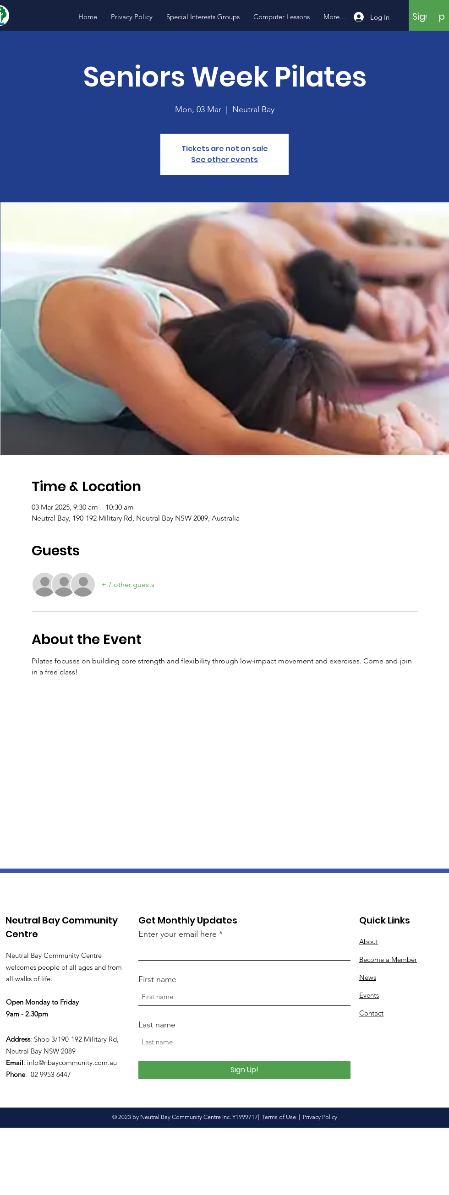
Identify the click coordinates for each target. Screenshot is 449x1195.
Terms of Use (279, 1117)
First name (157, 979)
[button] (432, 14)
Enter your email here (177, 934)
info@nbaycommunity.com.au (72, 1062)
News (367, 977)
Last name (156, 1025)
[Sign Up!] (244, 1070)
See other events (224, 159)
